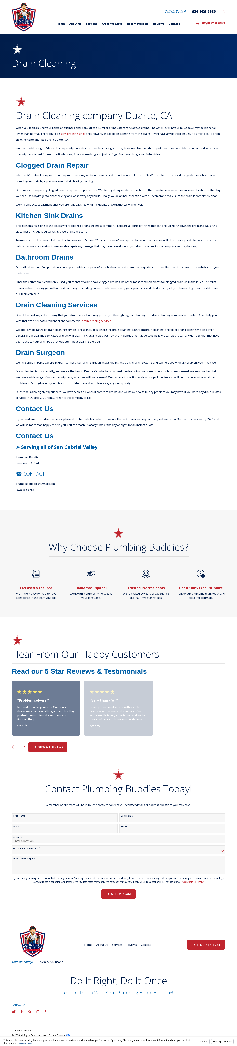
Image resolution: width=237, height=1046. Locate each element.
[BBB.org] (45, 1011)
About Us (102, 945)
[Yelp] (29, 1011)
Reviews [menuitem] (158, 24)
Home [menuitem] (61, 24)
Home (88, 945)
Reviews (132, 945)
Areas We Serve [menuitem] (112, 24)
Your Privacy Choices (56, 1035)
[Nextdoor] (37, 1011)
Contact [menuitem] (174, 24)
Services (117, 945)
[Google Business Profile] (14, 1011)
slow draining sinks (73, 134)
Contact (146, 945)
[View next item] (22, 747)
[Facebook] (22, 1011)
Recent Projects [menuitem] (138, 24)
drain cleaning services (96, 321)
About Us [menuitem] (75, 24)
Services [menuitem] (91, 24)
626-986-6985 (204, 11)
